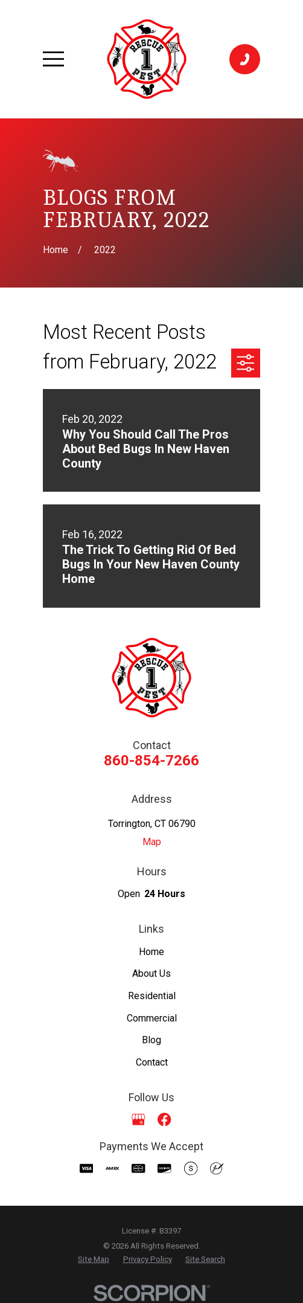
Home (151, 951)
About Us (151, 973)
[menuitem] (93, 1259)
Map (151, 842)
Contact (152, 1062)
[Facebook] (164, 1119)
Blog (151, 1040)
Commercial (152, 1018)
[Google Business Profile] (138, 1119)
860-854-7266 (151, 760)
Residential (152, 996)
